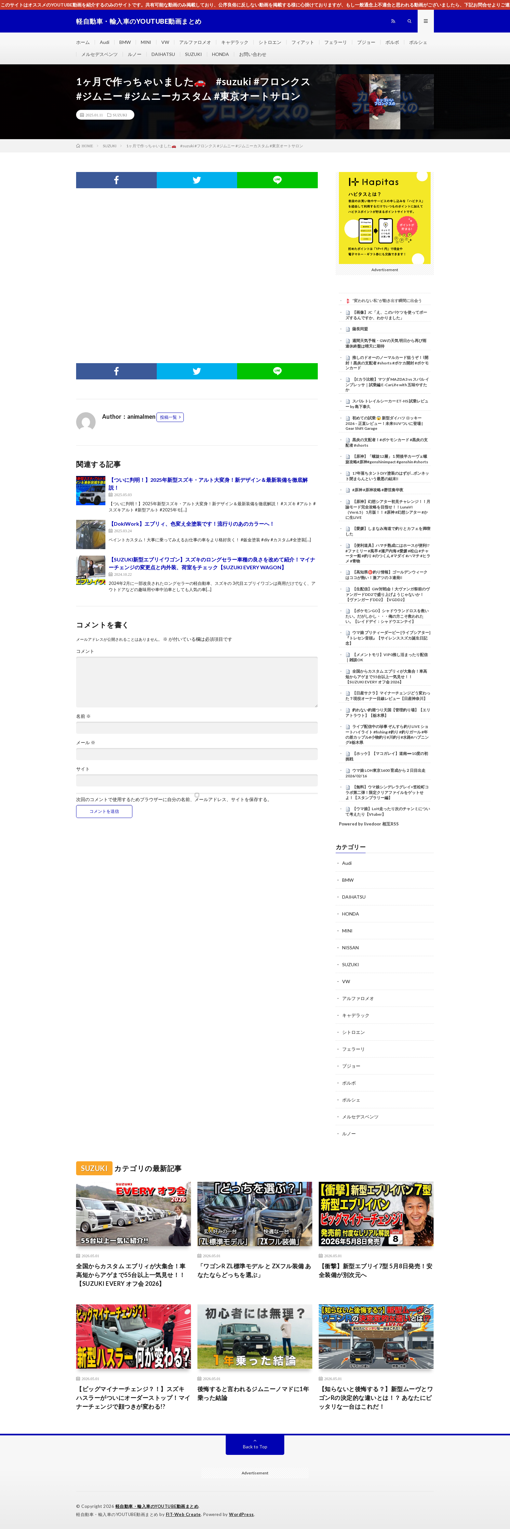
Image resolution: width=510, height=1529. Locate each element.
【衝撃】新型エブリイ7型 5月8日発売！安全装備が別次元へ (376, 1270)
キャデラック (234, 42)
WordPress (241, 1514)
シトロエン (270, 42)
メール (85, 742)
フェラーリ (335, 42)
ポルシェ (418, 42)
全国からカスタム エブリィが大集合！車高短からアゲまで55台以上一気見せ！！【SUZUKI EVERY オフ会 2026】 (386, 676)
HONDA (220, 54)
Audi (104, 42)
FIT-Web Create (183, 1514)
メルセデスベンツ (99, 54)
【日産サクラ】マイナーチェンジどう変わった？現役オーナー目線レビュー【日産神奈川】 (387, 696)
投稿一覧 (168, 417)
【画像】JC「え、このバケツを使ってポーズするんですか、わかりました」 (386, 315)
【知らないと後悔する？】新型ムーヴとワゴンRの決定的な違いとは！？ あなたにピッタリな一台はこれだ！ (376, 1397)
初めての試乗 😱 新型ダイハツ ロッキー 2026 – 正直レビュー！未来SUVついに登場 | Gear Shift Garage (384, 423)
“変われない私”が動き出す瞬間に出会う (387, 300)
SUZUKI (193, 54)
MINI (146, 42)
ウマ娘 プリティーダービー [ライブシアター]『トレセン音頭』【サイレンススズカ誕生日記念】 (387, 638)
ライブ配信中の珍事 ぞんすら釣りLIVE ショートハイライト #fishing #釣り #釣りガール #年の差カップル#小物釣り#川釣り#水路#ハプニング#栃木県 (387, 734)
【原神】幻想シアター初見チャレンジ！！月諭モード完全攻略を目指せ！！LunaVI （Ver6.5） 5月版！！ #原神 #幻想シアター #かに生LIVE (387, 509)
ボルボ (392, 42)
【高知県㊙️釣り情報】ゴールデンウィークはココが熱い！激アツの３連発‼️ (386, 575)
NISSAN (350, 947)
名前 (83, 716)
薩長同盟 (360, 328)
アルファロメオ (195, 42)
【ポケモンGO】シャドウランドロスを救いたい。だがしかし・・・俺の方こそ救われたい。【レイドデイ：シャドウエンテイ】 (387, 616)
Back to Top (255, 1446)
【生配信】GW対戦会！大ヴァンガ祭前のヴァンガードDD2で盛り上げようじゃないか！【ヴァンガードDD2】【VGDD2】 (387, 594)
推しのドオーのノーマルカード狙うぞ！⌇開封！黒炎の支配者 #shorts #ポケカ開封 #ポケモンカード (387, 363)
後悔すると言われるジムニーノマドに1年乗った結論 (253, 1393)
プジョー (366, 42)
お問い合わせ (252, 54)
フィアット (302, 42)
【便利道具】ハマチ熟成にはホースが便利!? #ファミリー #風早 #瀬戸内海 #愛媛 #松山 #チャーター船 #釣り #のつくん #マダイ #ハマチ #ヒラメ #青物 (387, 553)
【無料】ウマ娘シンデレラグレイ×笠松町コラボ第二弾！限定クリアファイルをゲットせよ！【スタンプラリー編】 (387, 792)
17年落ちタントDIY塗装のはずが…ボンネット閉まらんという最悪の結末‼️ (387, 476)
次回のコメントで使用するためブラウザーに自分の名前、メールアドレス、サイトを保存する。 (174, 799)
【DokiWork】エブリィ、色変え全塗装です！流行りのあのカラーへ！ (192, 524)
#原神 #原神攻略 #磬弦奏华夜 (377, 489)
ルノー (134, 54)
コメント (85, 651)
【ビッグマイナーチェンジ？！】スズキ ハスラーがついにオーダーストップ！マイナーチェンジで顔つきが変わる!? (133, 1397)
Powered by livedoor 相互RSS (369, 823)
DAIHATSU (163, 54)
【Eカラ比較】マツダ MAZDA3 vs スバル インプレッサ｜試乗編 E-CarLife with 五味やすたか (387, 384)
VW (165, 42)
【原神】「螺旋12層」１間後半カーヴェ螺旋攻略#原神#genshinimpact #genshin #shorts (386, 459)
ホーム (83, 42)
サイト (83, 769)
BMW (125, 42)
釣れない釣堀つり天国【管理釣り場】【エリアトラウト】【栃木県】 (387, 712)
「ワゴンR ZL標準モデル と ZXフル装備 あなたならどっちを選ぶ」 (254, 1270)
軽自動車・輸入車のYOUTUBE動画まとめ (157, 1506)
